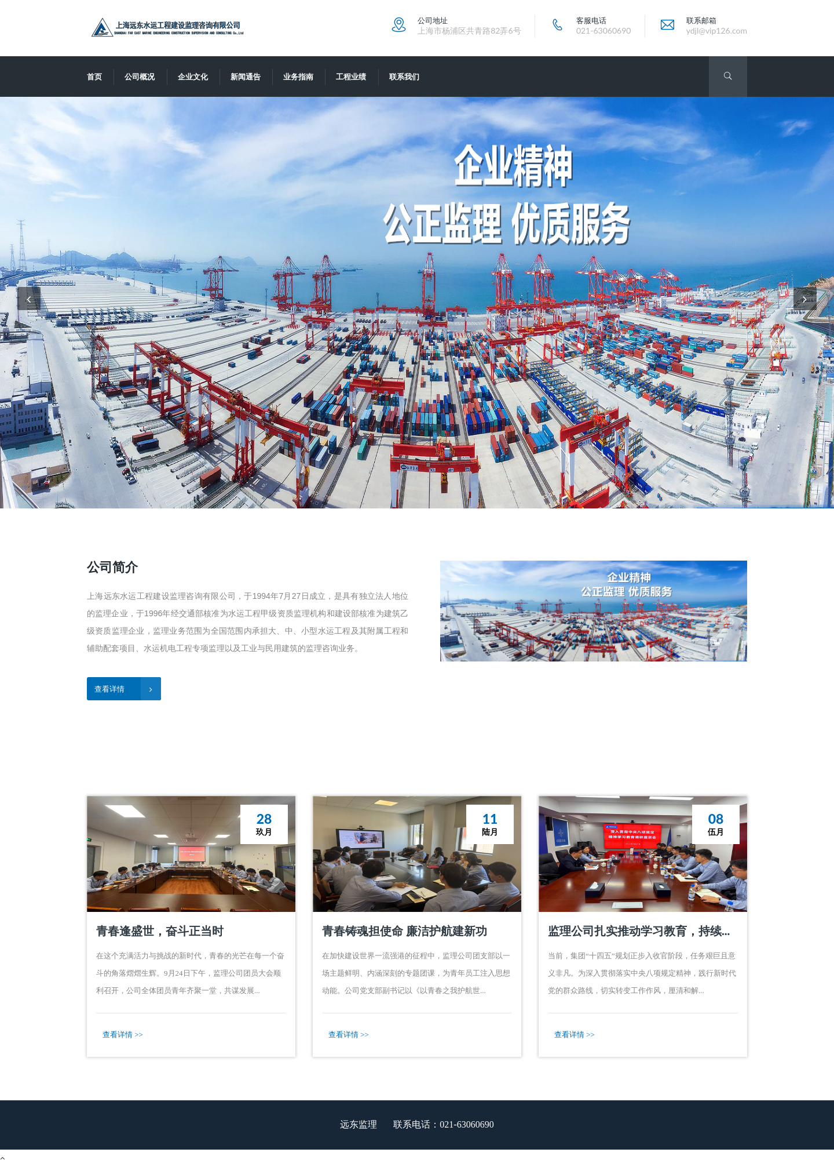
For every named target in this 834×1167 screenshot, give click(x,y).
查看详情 (127, 688)
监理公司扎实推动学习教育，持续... (639, 930)
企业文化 (193, 76)
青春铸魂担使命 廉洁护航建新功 (404, 930)
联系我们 (404, 76)
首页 (94, 76)
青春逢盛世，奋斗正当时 (160, 930)
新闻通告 (246, 76)
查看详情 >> (123, 1034)
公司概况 (140, 76)
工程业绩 (351, 76)
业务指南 (298, 76)
